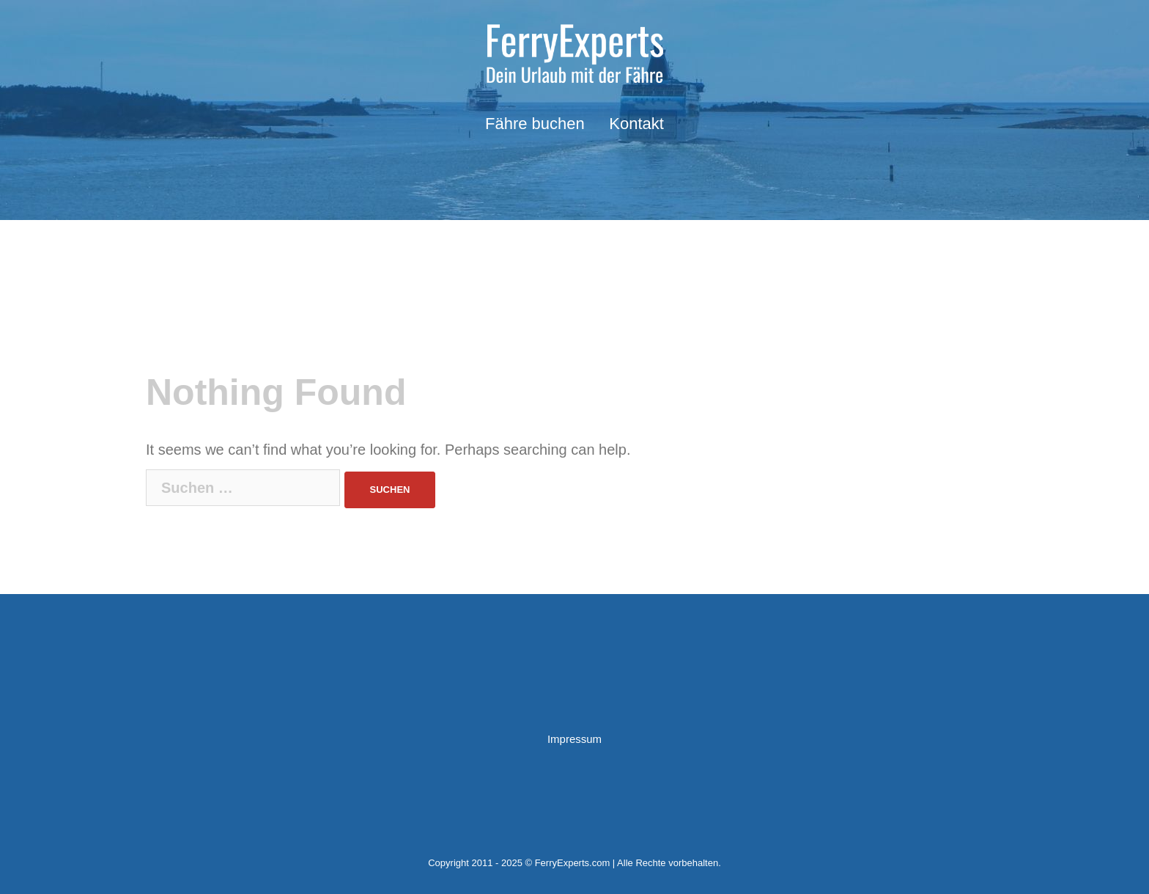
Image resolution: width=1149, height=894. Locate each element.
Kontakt (636, 123)
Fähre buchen (535, 123)
